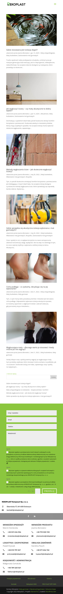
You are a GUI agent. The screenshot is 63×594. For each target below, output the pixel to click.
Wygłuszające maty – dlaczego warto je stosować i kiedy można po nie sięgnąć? (30, 348)
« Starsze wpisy (11, 374)
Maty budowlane (12, 55)
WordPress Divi (51, 592)
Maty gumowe (23, 294)
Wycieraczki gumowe (37, 589)
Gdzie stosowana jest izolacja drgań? (22, 50)
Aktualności (44, 114)
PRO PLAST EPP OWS (49, 584)
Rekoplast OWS (31, 584)
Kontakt (13, 584)
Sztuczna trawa (51, 589)
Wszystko (29, 177)
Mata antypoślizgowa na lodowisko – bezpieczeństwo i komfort (27, 390)
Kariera (49, 579)
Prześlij (49, 491)
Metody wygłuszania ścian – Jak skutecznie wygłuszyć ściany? (29, 170)
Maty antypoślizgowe (48, 53)
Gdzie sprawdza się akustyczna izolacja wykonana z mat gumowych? (30, 229)
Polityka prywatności (14, 579)
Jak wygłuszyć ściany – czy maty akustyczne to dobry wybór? (28, 109)
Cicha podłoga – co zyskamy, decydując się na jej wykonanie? (27, 288)
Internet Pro (34, 592)
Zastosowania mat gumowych (28, 55)
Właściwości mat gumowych (15, 177)
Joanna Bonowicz (23, 53)
